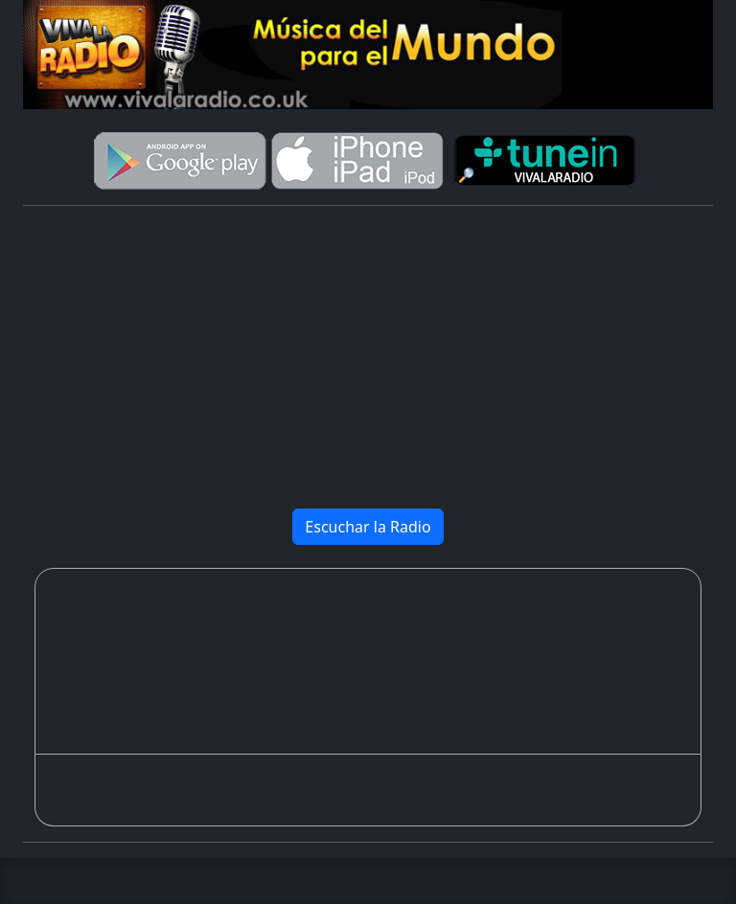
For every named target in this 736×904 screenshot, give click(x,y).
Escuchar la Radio (367, 526)
